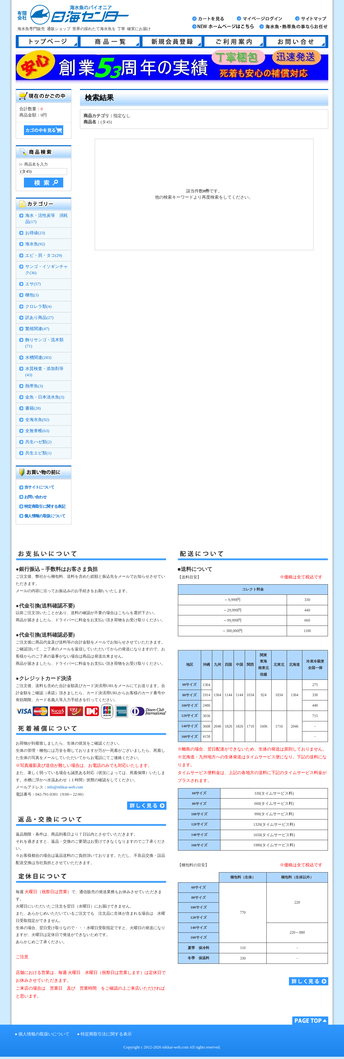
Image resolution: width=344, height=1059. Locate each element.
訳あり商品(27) (39, 317)
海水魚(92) (35, 244)
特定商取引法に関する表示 (106, 1034)
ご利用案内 (233, 41)
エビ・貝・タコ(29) (43, 255)
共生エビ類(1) (38, 453)
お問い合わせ (35, 497)
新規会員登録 (172, 41)
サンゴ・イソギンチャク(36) (46, 269)
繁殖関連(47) (37, 329)
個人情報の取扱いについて (43, 1034)
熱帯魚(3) (34, 386)
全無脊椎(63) (37, 431)
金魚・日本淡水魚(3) (44, 397)
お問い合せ (295, 41)
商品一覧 (110, 41)
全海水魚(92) (37, 419)
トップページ (48, 41)
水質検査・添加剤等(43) (44, 371)
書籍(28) (33, 408)
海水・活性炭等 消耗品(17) (46, 218)
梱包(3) (32, 295)
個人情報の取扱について (44, 516)
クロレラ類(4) (38, 306)
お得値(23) (35, 233)
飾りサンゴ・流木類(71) (44, 343)
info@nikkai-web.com (65, 787)
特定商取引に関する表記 (44, 506)
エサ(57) (33, 284)
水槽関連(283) (38, 357)
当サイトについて (39, 487)
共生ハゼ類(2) (38, 442)
